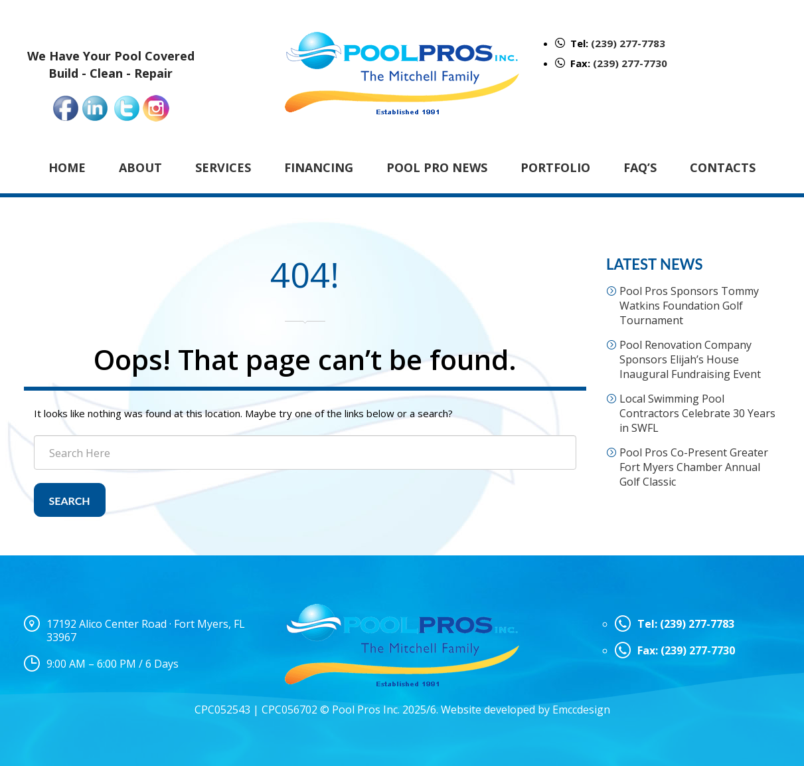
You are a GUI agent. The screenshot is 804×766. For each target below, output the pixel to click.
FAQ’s (640, 167)
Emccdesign (581, 709)
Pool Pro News (436, 167)
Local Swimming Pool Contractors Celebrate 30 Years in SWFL (697, 413)
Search (69, 500)
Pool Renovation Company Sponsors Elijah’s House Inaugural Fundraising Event (690, 359)
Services (223, 167)
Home (67, 167)
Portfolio (555, 167)
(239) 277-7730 (630, 63)
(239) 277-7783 (628, 43)
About (140, 167)
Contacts (723, 167)
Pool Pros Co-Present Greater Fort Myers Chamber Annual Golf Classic (693, 467)
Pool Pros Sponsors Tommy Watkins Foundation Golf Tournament (689, 306)
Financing (318, 167)
